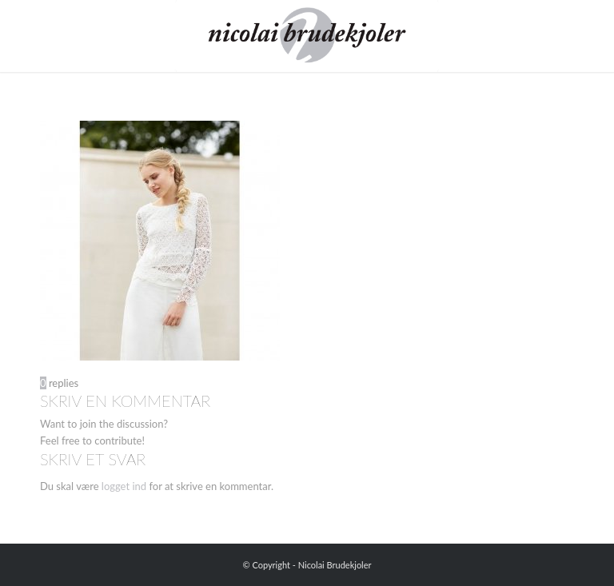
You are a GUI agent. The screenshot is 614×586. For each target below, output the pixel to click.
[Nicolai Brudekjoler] (306, 36)
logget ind (124, 486)
